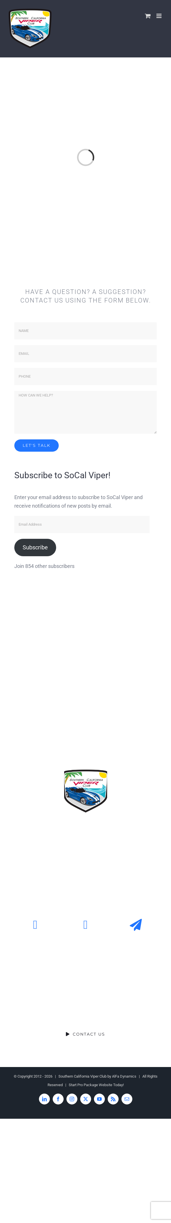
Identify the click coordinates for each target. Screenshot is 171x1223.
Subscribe (35, 547)
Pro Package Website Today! (100, 1085)
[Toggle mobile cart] (148, 16)
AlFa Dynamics (124, 1076)
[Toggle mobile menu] (159, 16)
